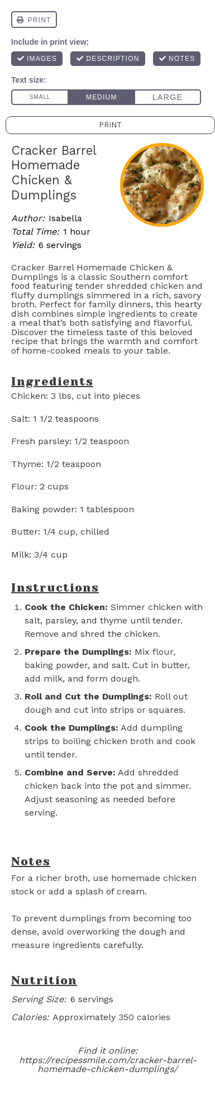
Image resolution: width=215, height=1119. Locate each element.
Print (110, 125)
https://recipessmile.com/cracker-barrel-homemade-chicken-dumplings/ (108, 1065)
